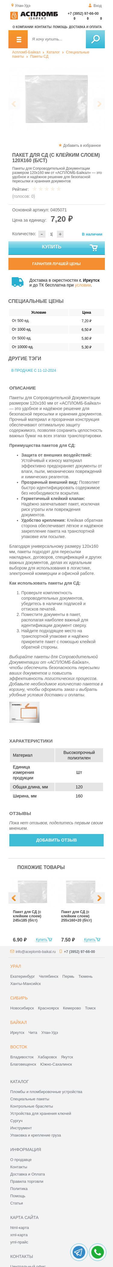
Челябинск (48, 976)
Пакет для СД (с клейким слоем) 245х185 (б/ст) (27, 916)
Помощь (60, 27)
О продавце (21, 1159)
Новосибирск (22, 1008)
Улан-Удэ (49, 1032)
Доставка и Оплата (27, 1174)
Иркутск (17, 1032)
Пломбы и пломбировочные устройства (46, 1091)
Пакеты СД (39, 56)
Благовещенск (23, 1064)
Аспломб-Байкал (26, 52)
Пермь (68, 976)
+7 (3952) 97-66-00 (83, 13)
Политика (19, 1188)
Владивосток (22, 1057)
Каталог (53, 52)
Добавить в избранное (82, 145)
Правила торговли (26, 1181)
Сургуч (16, 1120)
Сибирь (19, 998)
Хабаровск (47, 1057)
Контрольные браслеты (31, 1106)
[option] (56, 98)
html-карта (19, 1227)
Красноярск (48, 1008)
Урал (15, 966)
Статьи (16, 1203)
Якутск (67, 1057)
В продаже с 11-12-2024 (33, 370)
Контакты (43, 27)
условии (83, 285)
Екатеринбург (22, 976)
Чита (32, 1032)
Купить (70, 248)
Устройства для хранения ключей (40, 1113)
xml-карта (19, 1235)
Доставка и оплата (85, 27)
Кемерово (72, 1008)
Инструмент (21, 1128)
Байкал (18, 1022)
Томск (90, 1008)
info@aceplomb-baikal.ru (36, 952)
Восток (18, 1046)
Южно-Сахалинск (56, 1064)
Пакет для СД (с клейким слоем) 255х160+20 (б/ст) (76, 916)
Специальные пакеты (29, 1099)
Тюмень (85, 976)
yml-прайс (19, 1242)
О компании (23, 27)
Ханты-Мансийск (25, 983)
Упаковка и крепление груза (35, 1135)
